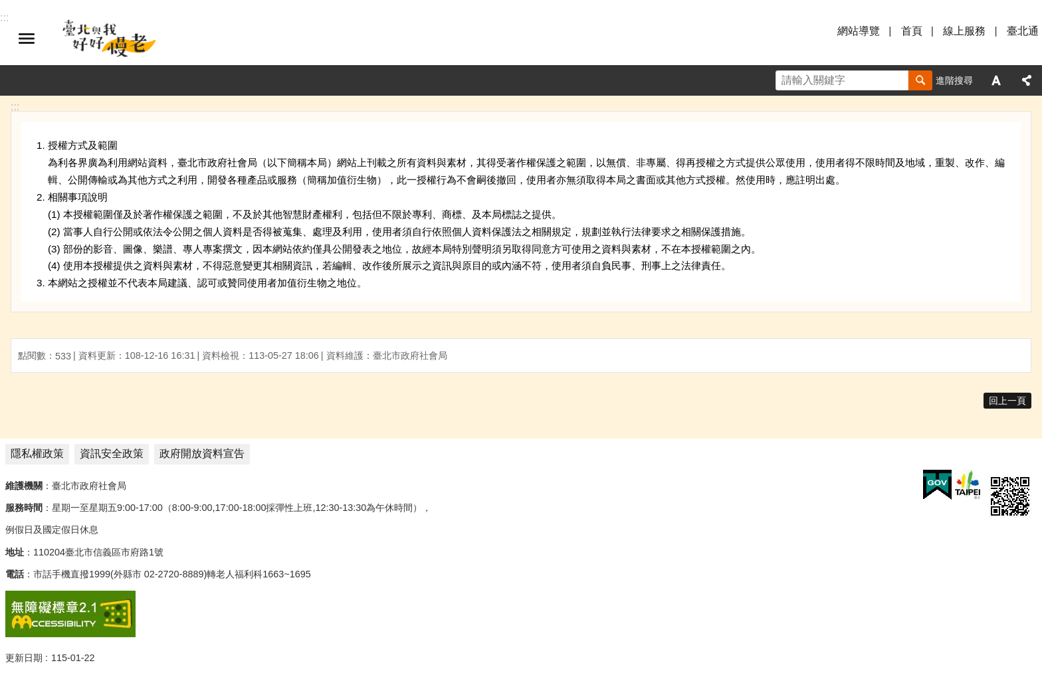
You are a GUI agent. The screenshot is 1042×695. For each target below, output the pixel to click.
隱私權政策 (37, 453)
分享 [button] (1026, 80)
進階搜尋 (954, 80)
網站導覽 (858, 31)
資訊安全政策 (112, 453)
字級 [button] (996, 80)
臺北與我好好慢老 (109, 38)
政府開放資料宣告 (202, 453)
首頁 (911, 31)
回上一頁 (1007, 400)
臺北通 (1023, 31)
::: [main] (15, 106)
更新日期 (24, 657)
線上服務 (964, 31)
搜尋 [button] (920, 80)
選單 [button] (26, 38)
